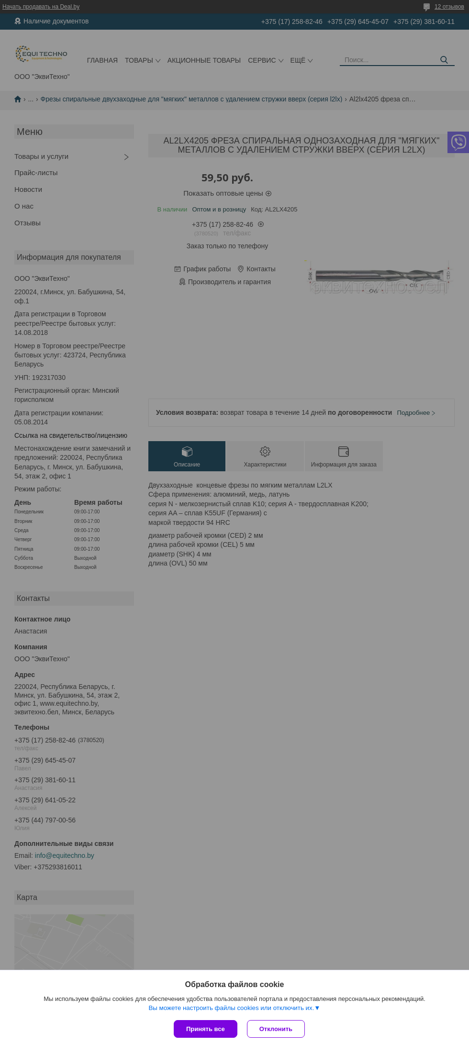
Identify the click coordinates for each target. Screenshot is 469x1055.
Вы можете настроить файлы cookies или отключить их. (231, 1007)
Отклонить (275, 1029)
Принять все (205, 1029)
